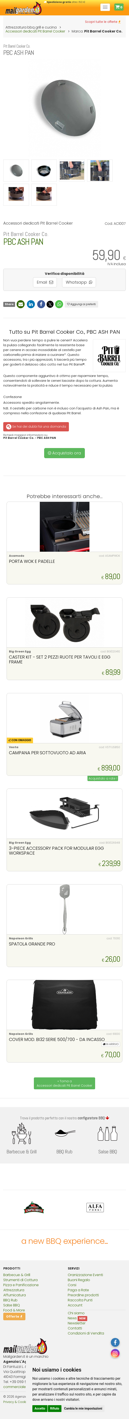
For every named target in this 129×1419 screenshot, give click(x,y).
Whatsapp (79, 282)
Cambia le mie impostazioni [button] (83, 1408)
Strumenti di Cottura (20, 1279)
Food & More (14, 1310)
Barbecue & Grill (16, 1274)
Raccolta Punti (80, 1300)
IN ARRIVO (111, 1044)
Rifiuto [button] (54, 1408)
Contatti (75, 1328)
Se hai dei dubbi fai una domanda (35, 427)
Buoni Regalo (79, 1279)
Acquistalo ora (64, 453)
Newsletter (76, 1323)
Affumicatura (14, 1295)
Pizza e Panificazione (21, 1285)
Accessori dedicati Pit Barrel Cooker (35, 31)
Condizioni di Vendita (86, 1333)
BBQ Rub (10, 1300)
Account (75, 1305)
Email (45, 282)
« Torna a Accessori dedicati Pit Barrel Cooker (64, 1083)
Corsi (72, 1285)
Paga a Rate (78, 1290)
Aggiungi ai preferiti (81, 304)
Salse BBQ (11, 1305)
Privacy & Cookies (16, 1402)
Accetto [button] (40, 1408)
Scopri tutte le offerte (103, 22)
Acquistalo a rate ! (103, 778)
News (72, 1318)
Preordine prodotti (83, 1295)
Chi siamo (76, 1313)
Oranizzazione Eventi (85, 1274)
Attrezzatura (13, 1290)
